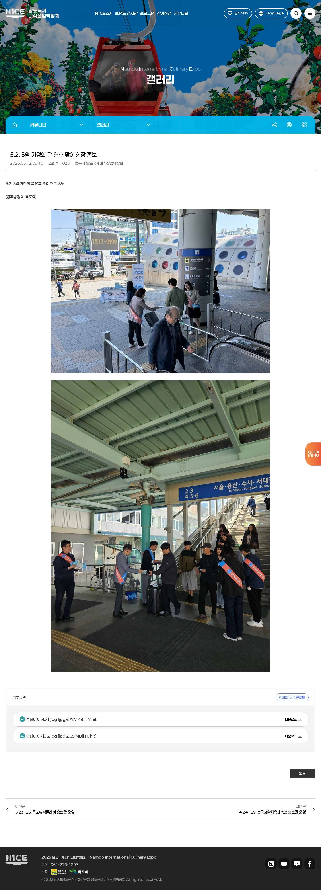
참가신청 (164, 13)
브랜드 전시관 (126, 13)
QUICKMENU (313, 453)
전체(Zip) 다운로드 (292, 697)
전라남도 (59, 872)
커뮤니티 (181, 13)
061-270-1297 (64, 865)
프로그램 (147, 13)
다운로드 (291, 719)
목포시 (78, 871)
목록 (302, 773)
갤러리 (120, 125)
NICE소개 (104, 13)
